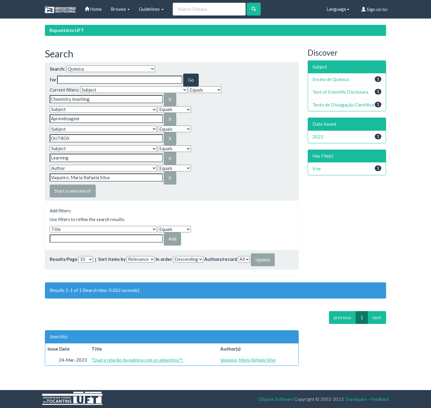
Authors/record (220, 259)
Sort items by (112, 259)
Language (338, 9)
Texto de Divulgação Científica (343, 104)
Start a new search (72, 191)
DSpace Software (276, 399)
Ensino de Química (330, 79)
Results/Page (64, 259)
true (316, 168)
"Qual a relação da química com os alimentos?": (137, 360)
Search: (57, 68)
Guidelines (151, 9)
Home (93, 9)
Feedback (380, 399)
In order (164, 259)
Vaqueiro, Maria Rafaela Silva (248, 360)
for (53, 79)
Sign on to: (374, 9)
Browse (120, 9)
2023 (317, 136)
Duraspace (356, 399)
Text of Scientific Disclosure (340, 92)
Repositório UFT (66, 30)
